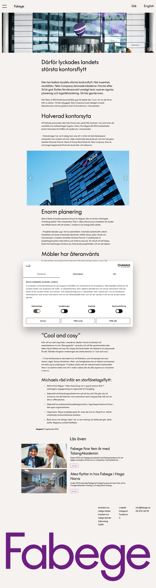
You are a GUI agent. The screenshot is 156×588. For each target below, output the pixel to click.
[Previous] (30, 178)
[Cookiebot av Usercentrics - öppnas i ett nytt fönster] (119, 266)
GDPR (100, 525)
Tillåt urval (78, 321)
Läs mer (74, 466)
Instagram (123, 511)
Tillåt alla (113, 321)
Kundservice (103, 514)
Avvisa (43, 321)
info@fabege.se (143, 508)
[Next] (125, 178)
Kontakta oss (103, 508)
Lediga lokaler (104, 511)
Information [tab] (78, 274)
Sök (134, 6)
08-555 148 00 (142, 511)
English (149, 6)
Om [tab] (114, 274)
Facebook (123, 514)
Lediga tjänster (104, 518)
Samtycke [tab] (41, 274)
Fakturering (103, 521)
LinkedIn (122, 508)
